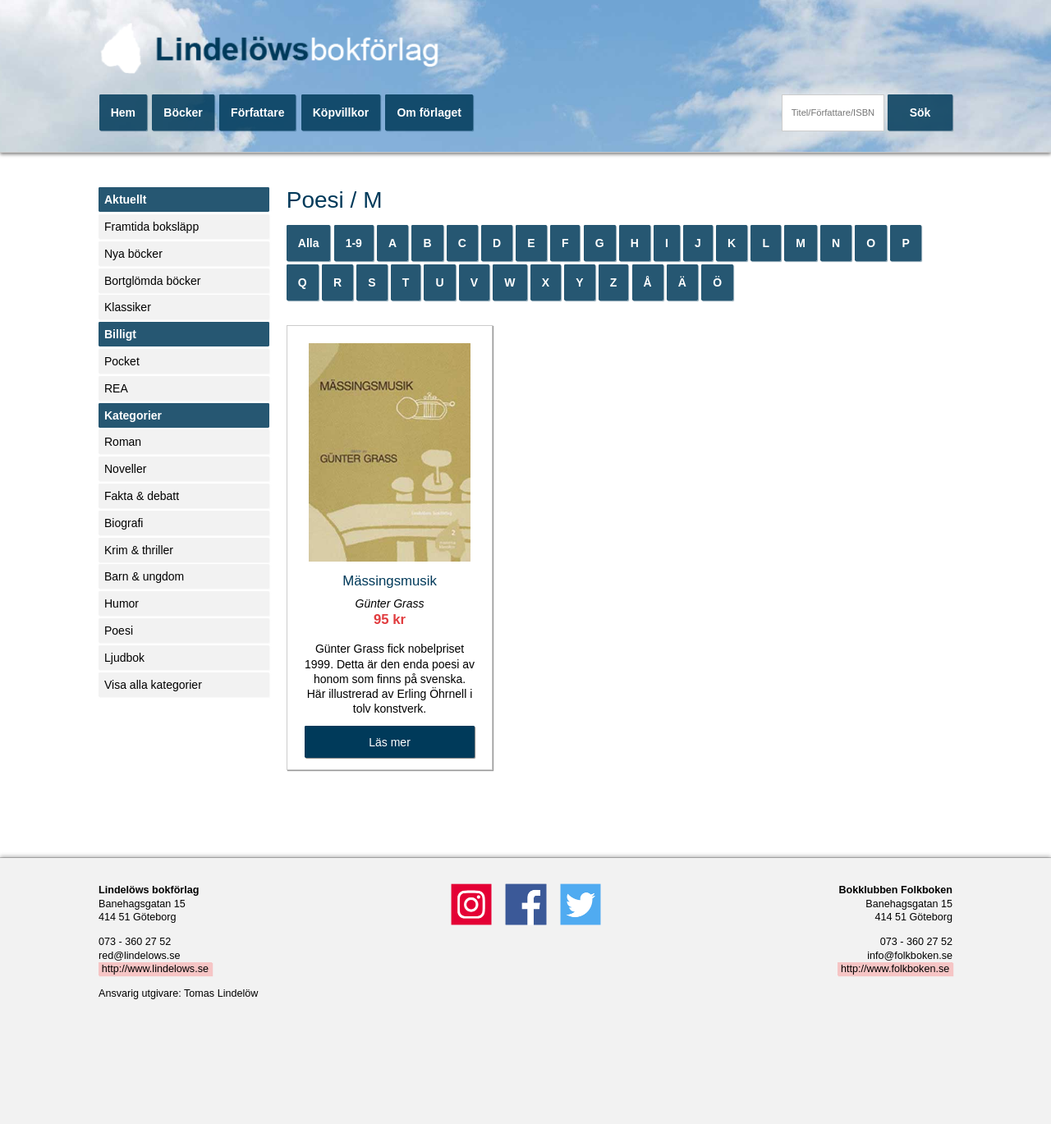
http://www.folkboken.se (895, 969)
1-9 (354, 243)
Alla (308, 243)
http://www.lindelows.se (155, 969)
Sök (920, 112)
